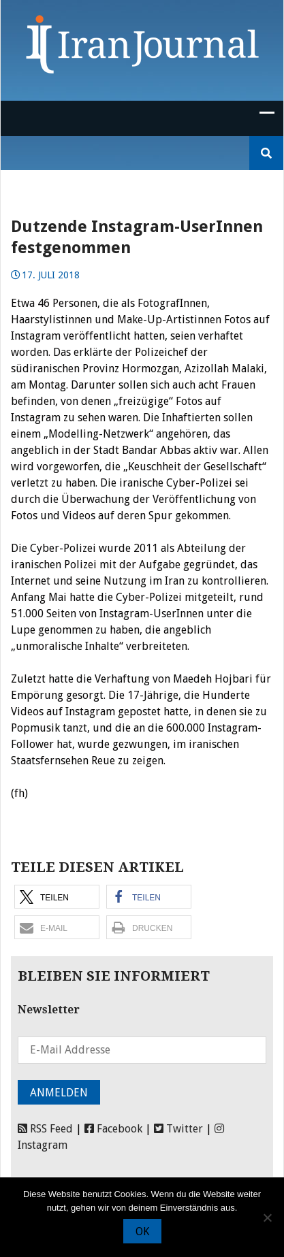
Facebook (113, 1128)
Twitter (178, 1128)
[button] (56, 897)
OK (142, 1231)
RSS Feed (45, 1128)
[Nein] (267, 1217)
